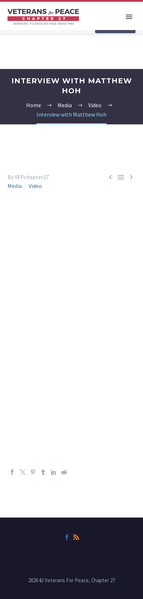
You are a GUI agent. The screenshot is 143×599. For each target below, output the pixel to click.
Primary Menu (129, 17)
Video (35, 185)
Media (15, 185)
